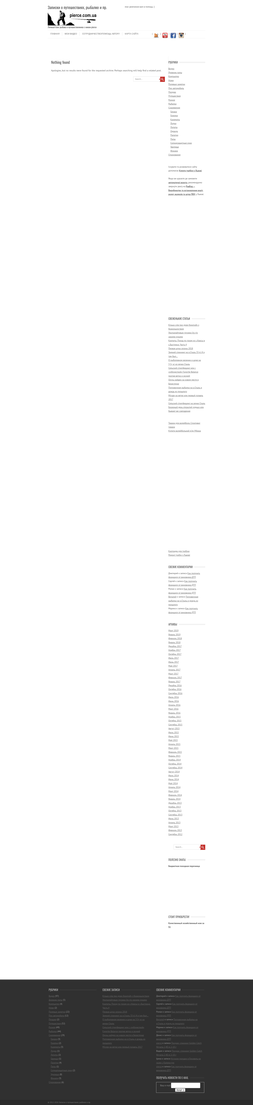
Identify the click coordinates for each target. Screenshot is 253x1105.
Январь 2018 (174, 642)
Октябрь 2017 (174, 654)
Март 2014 (173, 791)
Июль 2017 (173, 658)
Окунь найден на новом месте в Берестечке (123, 1035)
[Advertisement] (126, 48)
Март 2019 (173, 630)
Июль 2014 (173, 775)
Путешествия (174, 96)
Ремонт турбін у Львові (179, 555)
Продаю (172, 92)
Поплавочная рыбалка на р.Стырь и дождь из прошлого (183, 600)
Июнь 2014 (173, 779)
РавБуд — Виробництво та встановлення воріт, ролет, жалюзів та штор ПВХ (185, 190)
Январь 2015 (174, 756)
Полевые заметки (176, 84)
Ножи (171, 80)
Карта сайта (131, 34)
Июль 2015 (173, 732)
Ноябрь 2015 (174, 716)
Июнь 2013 (173, 818)
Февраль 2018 (175, 638)
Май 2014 (173, 783)
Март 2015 (173, 748)
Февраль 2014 (175, 795)
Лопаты (173, 127)
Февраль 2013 (175, 830)
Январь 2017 (174, 681)
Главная (54, 34)
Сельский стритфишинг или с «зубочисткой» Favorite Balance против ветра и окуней (183, 372)
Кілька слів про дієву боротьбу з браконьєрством (126, 996)
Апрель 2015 (174, 744)
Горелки (174, 115)
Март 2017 (173, 673)
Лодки (173, 123)
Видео (171, 68)
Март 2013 (173, 826)
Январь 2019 (174, 634)
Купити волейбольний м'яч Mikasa (184, 430)
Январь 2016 (174, 713)
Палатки (174, 135)
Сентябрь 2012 (175, 834)
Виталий (172, 596)
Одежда (174, 131)
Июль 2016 (173, 697)
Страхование (174, 154)
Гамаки (173, 111)
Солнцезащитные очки (181, 143)
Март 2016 (173, 709)
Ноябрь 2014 (174, 759)
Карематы (175, 119)
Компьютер (173, 76)
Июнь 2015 (173, 736)
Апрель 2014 (174, 787)
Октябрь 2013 (174, 810)
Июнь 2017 (173, 662)
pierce (159, 1043)
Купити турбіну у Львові (190, 170)
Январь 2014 (174, 799)
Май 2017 (173, 666)
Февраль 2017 (175, 677)
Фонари (174, 151)
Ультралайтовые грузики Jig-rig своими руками (125, 1000)
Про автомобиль (176, 88)
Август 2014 (174, 771)
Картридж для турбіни (178, 551)
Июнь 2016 (173, 701)
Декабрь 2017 (175, 646)
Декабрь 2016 (175, 685)
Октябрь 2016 (174, 689)
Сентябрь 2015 (175, 724)
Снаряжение (174, 107)
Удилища (174, 146)
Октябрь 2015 (174, 720)
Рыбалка (172, 103)
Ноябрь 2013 (174, 806)
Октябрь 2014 (174, 763)
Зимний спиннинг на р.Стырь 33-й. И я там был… (125, 1015)
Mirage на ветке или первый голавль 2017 (122, 1047)
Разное (171, 100)
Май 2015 (173, 740)
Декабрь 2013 (175, 803)
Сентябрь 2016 (175, 693)
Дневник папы (175, 72)
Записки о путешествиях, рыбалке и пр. (77, 7)
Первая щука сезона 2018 (180, 348)
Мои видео (71, 34)
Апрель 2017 (174, 669)
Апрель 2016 (174, 705)
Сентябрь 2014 (175, 767)
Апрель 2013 (174, 822)
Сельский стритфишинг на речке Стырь (186, 403)
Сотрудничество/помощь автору (101, 34)
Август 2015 (174, 728)
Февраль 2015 (175, 752)
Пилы (173, 139)
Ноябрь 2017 (174, 650)
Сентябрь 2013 (175, 814)
